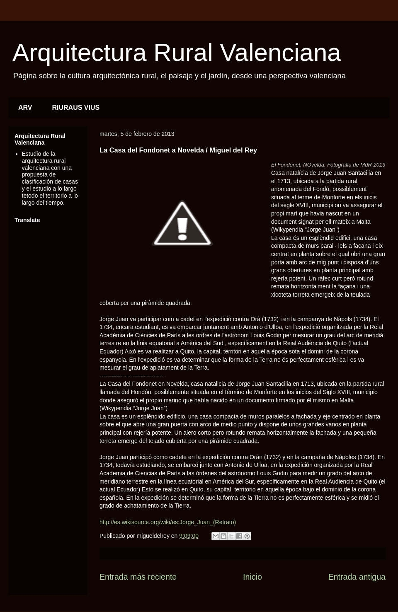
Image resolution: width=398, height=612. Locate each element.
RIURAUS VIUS (76, 107)
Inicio (252, 576)
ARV (25, 107)
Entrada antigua (357, 576)
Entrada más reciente (138, 576)
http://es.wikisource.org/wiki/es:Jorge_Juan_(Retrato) (168, 522)
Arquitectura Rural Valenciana (176, 52)
